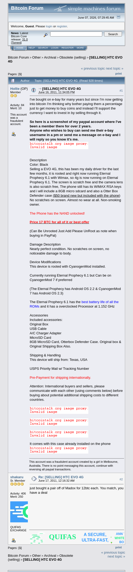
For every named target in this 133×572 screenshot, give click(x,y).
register (62, 26)
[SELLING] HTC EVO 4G (61, 89)
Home (19, 47)
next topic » (115, 68)
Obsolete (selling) (72, 57)
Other (36, 57)
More (80, 47)
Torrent (16, 42)
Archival (50, 57)
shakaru (16, 477)
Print (118, 73)
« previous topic (93, 68)
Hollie (14, 89)
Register (68, 47)
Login (54, 47)
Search (43, 47)
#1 (121, 90)
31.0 (25, 39)
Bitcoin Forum (18, 57)
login (49, 26)
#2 (121, 479)
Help (32, 47)
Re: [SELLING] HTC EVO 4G (61, 477)
